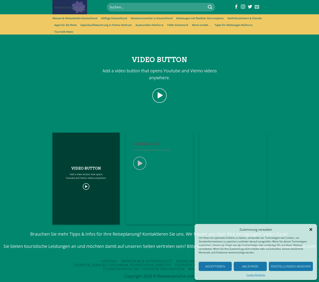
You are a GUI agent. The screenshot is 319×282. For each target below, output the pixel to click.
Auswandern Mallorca (149, 25)
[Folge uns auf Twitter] (250, 7)
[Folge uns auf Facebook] (236, 7)
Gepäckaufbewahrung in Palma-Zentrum (106, 25)
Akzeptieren (215, 266)
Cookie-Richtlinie (255, 275)
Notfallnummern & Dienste (244, 18)
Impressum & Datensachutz (147, 261)
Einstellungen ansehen (291, 266)
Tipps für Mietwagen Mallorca (234, 25)
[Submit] (209, 7)
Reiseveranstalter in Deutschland (152, 18)
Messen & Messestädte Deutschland (74, 18)
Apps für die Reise (65, 25)
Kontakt (109, 261)
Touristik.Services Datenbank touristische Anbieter (122, 265)
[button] (311, 229)
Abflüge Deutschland (114, 18)
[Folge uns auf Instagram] (243, 7)
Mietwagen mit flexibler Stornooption (200, 18)
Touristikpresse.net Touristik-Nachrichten (143, 269)
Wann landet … (201, 25)
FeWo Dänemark (177, 25)
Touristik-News (63, 32)
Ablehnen (250, 266)
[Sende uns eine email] (257, 7)
